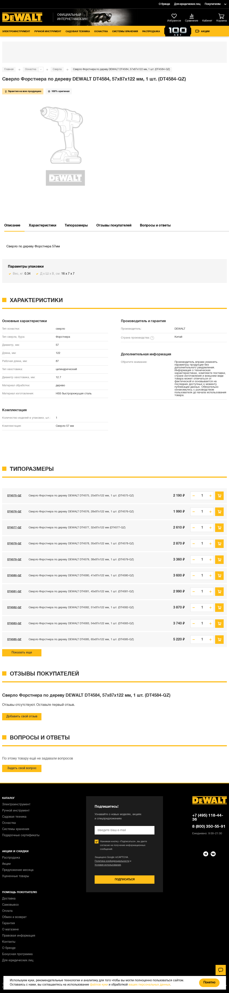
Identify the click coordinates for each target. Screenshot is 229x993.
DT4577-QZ (14, 527)
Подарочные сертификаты (21, 835)
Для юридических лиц (187, 4)
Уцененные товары (15, 876)
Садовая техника (78, 31)
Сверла (57, 69)
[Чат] (221, 970)
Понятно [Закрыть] (209, 982)
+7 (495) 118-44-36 (207, 817)
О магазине (10, 929)
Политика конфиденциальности (112, 861)
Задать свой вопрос (22, 768)
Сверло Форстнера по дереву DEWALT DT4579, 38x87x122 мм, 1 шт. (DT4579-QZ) (81, 559)
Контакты (8, 942)
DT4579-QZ (14, 559)
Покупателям (212, 4)
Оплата (7, 911)
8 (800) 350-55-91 (209, 827)
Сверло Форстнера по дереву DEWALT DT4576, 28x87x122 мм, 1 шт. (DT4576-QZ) (81, 511)
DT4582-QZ (14, 607)
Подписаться (125, 879)
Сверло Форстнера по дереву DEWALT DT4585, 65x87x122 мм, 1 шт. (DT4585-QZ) (81, 639)
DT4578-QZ (14, 543)
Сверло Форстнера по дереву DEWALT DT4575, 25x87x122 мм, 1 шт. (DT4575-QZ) (81, 495)
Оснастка (101, 31)
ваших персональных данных (149, 984)
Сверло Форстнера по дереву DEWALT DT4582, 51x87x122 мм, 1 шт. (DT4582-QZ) (81, 607)
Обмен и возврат (14, 917)
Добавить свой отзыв (21, 716)
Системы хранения (125, 31)
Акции (202, 31)
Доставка (9, 898)
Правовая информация (18, 935)
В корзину (219, 495)
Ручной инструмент (47, 31)
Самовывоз (10, 905)
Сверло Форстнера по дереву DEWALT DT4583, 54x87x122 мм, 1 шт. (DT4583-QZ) (81, 623)
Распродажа (151, 31)
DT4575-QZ (14, 495)
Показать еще (22, 652)
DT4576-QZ (14, 511)
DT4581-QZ (14, 591)
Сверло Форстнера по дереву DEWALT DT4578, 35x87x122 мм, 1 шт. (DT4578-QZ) (81, 543)
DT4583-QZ (14, 623)
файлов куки (99, 984)
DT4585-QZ (14, 639)
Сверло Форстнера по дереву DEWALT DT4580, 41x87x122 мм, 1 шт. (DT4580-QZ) (81, 575)
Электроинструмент (16, 31)
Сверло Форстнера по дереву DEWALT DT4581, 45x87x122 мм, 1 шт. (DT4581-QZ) (81, 591)
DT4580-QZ (14, 575)
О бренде (164, 4)
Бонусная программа (17, 954)
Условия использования (108, 865)
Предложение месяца (18, 870)
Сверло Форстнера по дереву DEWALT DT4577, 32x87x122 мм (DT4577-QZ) (77, 527)
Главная (8, 69)
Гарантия (8, 923)
